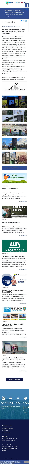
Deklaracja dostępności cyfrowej (10, 446)
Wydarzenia (18, 10)
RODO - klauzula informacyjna (9, 448)
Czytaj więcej (22, 201)
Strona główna (8, 10)
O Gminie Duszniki (6, 444)
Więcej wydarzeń (14, 379)
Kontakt (4, 450)
